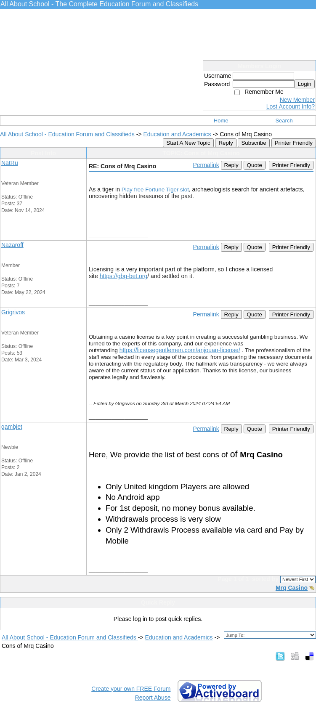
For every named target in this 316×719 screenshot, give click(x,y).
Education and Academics (177, 134)
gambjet (11, 426)
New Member (297, 99)
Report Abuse (153, 697)
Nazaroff (12, 244)
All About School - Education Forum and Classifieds (68, 134)
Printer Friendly (294, 143)
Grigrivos (13, 312)
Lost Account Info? (290, 106)
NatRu (9, 162)
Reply (225, 143)
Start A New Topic (188, 143)
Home (221, 120)
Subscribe (253, 143)
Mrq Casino (292, 587)
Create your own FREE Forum (130, 688)
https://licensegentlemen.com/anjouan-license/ (179, 350)
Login (304, 84)
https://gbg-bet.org (124, 276)
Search (283, 120)
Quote (254, 165)
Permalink (206, 165)
